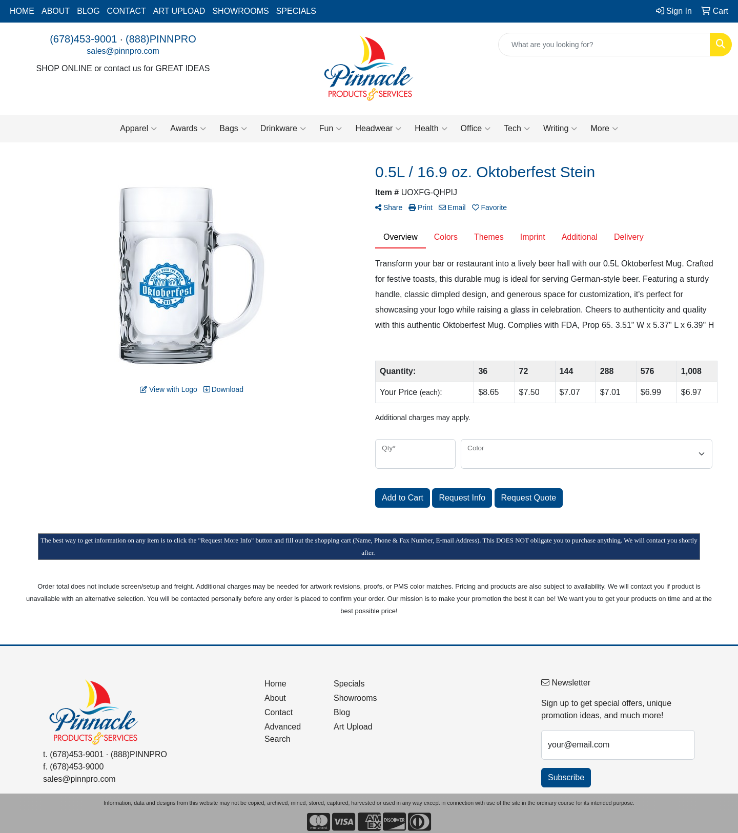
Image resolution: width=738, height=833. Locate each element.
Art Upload (353, 726)
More (604, 128)
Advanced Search (282, 732)
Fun (330, 128)
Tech (517, 128)
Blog (342, 712)
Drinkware (283, 128)
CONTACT (126, 11)
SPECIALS (296, 11)
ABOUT (56, 11)
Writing (560, 128)
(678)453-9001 (83, 39)
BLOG (88, 11)
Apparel (138, 128)
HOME (22, 11)
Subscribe (566, 777)
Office (476, 128)
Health (431, 128)
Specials (349, 683)
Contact (278, 712)
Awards (188, 128)
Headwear (378, 128)
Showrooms (355, 698)
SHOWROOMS (240, 11)
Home (275, 683)
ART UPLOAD (179, 11)
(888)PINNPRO (161, 39)
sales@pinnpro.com (123, 51)
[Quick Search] (604, 44)
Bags (233, 128)
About (275, 698)
